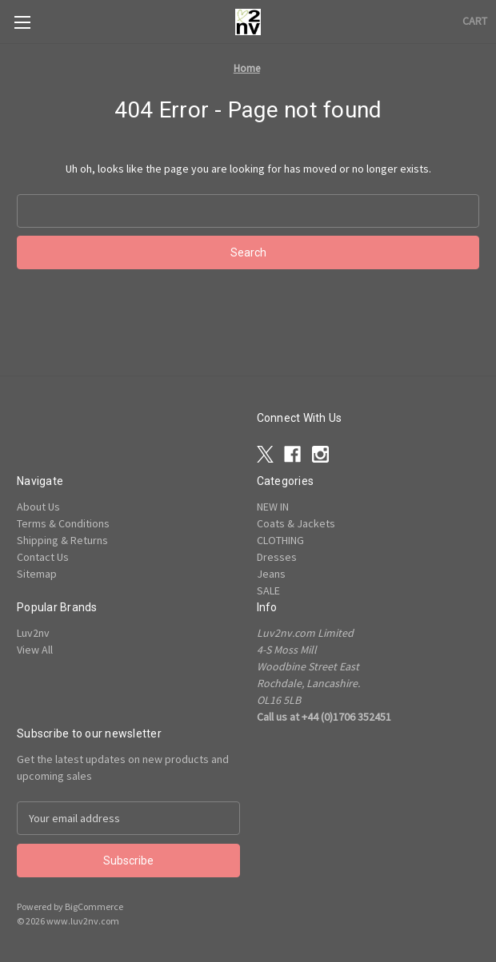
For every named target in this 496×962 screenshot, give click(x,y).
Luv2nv (33, 633)
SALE (268, 590)
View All (35, 649)
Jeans (271, 573)
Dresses (277, 557)
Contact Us (43, 557)
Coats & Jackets (296, 523)
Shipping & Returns (62, 540)
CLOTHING (280, 540)
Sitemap (37, 573)
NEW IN (273, 506)
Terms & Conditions (63, 523)
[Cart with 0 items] (475, 21)
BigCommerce (94, 906)
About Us (38, 506)
